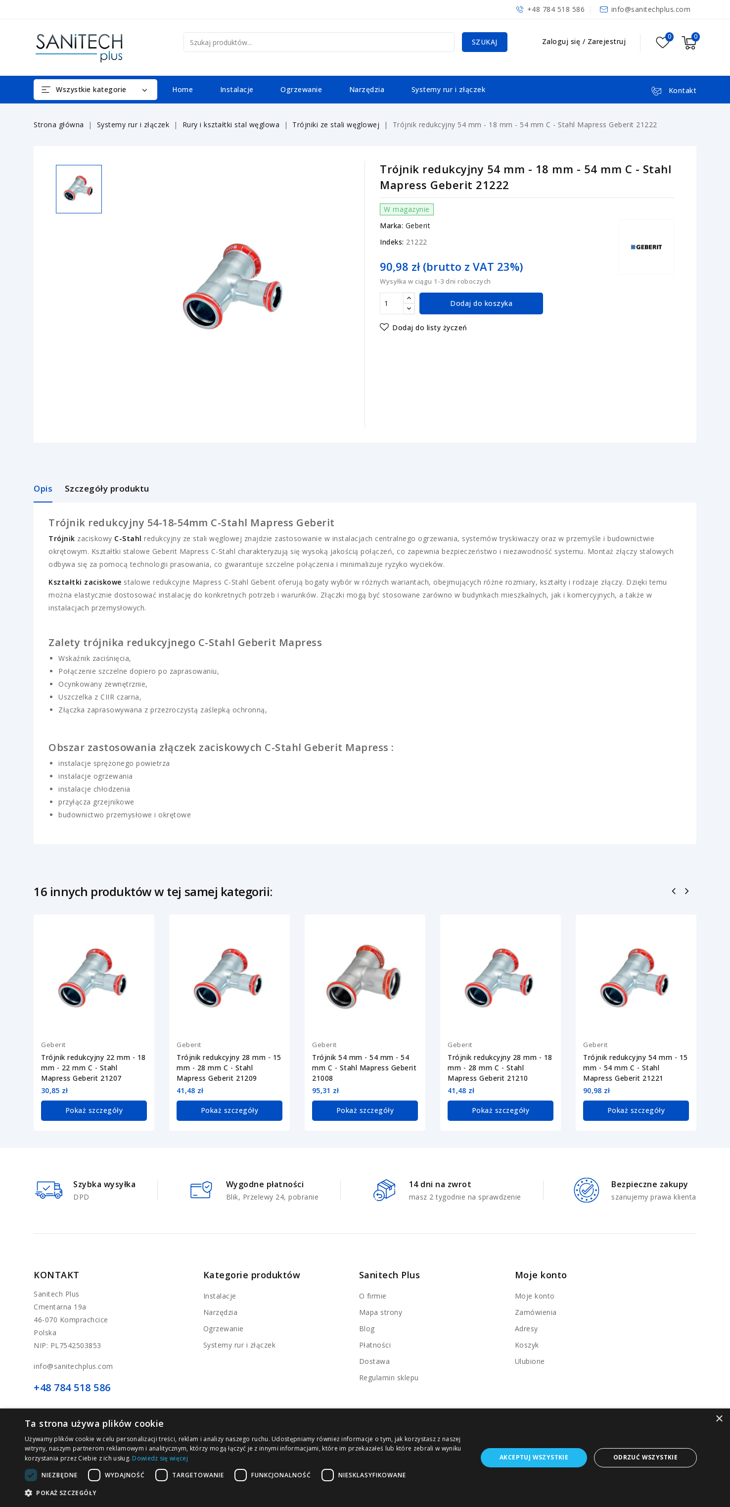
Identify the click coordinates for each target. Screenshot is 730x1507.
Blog (367, 1328)
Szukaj (485, 42)
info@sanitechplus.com (651, 9)
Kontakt (57, 1274)
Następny (688, 892)
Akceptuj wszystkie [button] (534, 1457)
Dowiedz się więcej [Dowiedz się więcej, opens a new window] (159, 1458)
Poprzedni (675, 892)
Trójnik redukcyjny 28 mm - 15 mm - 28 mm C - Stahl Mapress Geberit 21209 (229, 1068)
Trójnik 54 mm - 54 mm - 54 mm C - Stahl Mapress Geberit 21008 (364, 1068)
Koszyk (527, 1344)
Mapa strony (381, 1311)
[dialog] (365, 1457)
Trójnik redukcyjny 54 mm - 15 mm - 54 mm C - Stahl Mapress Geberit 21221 (635, 1068)
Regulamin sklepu (389, 1377)
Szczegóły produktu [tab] (107, 488)
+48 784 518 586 (556, 9)
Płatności (375, 1344)
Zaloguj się (562, 41)
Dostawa (374, 1360)
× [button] (719, 1419)
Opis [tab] (43, 488)
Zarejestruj (607, 41)
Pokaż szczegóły (94, 1110)
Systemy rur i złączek (448, 89)
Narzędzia (367, 89)
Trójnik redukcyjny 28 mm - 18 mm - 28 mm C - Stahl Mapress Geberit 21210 (500, 1068)
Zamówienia (536, 1311)
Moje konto (535, 1295)
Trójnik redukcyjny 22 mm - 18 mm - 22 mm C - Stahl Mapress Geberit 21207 (93, 1068)
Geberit (418, 225)
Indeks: (392, 242)
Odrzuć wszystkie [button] (645, 1457)
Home (182, 89)
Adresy (526, 1328)
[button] (244, 1493)
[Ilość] (392, 303)
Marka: (391, 225)
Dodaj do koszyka (481, 303)
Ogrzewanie (301, 89)
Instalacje (237, 89)
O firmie (373, 1295)
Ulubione (530, 1360)
